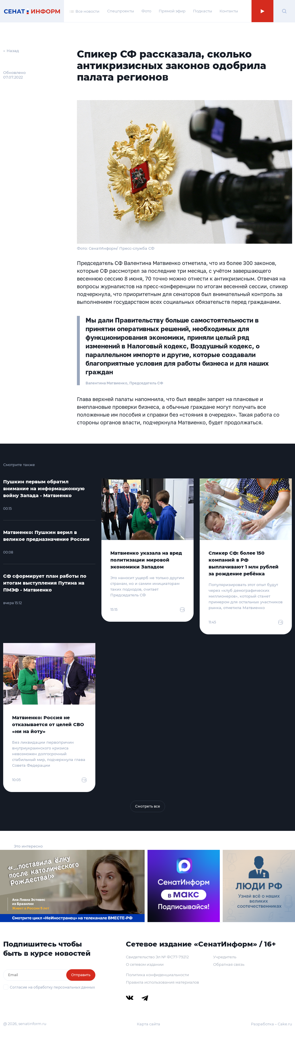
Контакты (229, 11)
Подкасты (202, 11)
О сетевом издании (145, 964)
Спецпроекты (120, 11)
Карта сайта (148, 1024)
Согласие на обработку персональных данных (52, 987)
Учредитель (224, 957)
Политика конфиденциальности (157, 974)
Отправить (80, 975)
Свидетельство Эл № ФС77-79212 (157, 957)
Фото (146, 11)
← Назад (11, 50)
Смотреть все (147, 806)
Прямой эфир (172, 11)
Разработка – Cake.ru (271, 1024)
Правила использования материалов (162, 982)
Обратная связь (228, 964)
